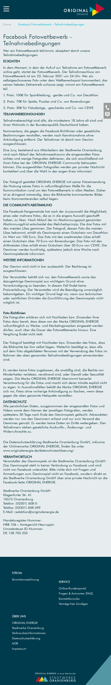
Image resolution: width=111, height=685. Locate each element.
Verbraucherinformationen (29, 633)
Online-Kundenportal (72, 588)
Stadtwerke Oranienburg (28, 628)
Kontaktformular (69, 599)
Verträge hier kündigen (73, 604)
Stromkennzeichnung (25, 579)
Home (7, 24)
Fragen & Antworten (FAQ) (76, 593)
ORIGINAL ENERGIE (25, 623)
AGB (15, 643)
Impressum (19, 649)
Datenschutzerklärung (26, 638)
